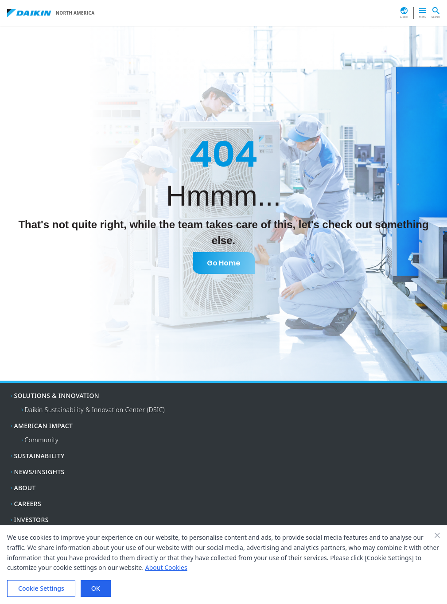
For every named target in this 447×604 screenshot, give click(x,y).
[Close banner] (437, 535)
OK (95, 588)
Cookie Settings (41, 588)
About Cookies (166, 567)
